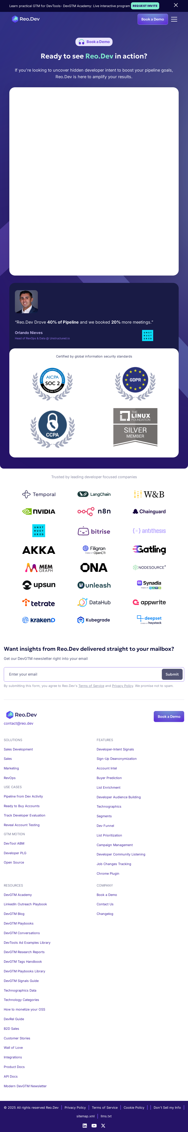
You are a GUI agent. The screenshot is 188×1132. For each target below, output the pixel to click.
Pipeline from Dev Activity (23, 796)
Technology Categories (21, 1000)
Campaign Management (115, 845)
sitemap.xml (85, 1116)
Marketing (11, 768)
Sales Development (18, 749)
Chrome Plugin (108, 873)
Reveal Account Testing (22, 825)
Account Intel (107, 768)
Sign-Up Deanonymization (117, 759)
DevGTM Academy (18, 895)
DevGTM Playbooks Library (24, 971)
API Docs (11, 1076)
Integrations (13, 1057)
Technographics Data (20, 990)
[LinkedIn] (85, 1125)
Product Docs (14, 1067)
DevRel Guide (14, 1019)
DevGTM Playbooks (19, 923)
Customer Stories (17, 1038)
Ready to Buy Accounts (22, 806)
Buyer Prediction (109, 778)
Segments (104, 816)
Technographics (109, 806)
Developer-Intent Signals (115, 749)
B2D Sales (11, 1029)
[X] (103, 1125)
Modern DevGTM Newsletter (25, 1086)
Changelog (105, 914)
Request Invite (145, 6)
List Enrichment (108, 787)
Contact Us (105, 904)
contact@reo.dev (18, 723)
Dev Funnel (105, 826)
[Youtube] (94, 1125)
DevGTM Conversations (22, 933)
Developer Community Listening (121, 854)
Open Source (14, 862)
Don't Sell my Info (167, 1107)
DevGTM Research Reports (24, 952)
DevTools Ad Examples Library (27, 943)
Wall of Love (13, 1048)
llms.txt (106, 1116)
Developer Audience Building (119, 797)
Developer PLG (15, 853)
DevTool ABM (14, 843)
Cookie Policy (134, 1107)
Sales (8, 759)
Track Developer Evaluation (24, 815)
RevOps (10, 778)
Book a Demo (152, 19)
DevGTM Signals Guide (21, 981)
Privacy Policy (122, 686)
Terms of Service (91, 686)
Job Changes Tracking (114, 864)
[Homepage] (24, 19)
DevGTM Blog (14, 914)
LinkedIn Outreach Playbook (25, 904)
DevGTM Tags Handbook (23, 961)
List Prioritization (109, 835)
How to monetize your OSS (24, 1009)
